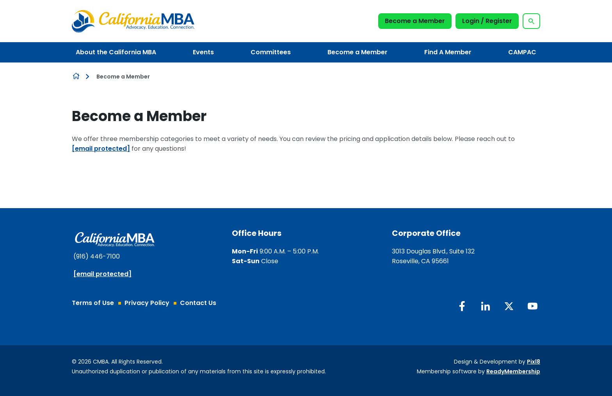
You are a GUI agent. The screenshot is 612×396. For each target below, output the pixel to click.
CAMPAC (522, 52)
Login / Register (487, 20)
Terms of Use (93, 302)
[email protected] (101, 148)
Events (203, 52)
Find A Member (447, 52)
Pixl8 (533, 362)
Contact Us (198, 302)
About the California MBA (116, 52)
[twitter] (509, 306)
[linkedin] (485, 306)
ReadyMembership (513, 371)
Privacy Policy (147, 302)
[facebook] (462, 306)
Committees (271, 52)
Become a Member (415, 20)
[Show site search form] (531, 21)
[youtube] (532, 306)
